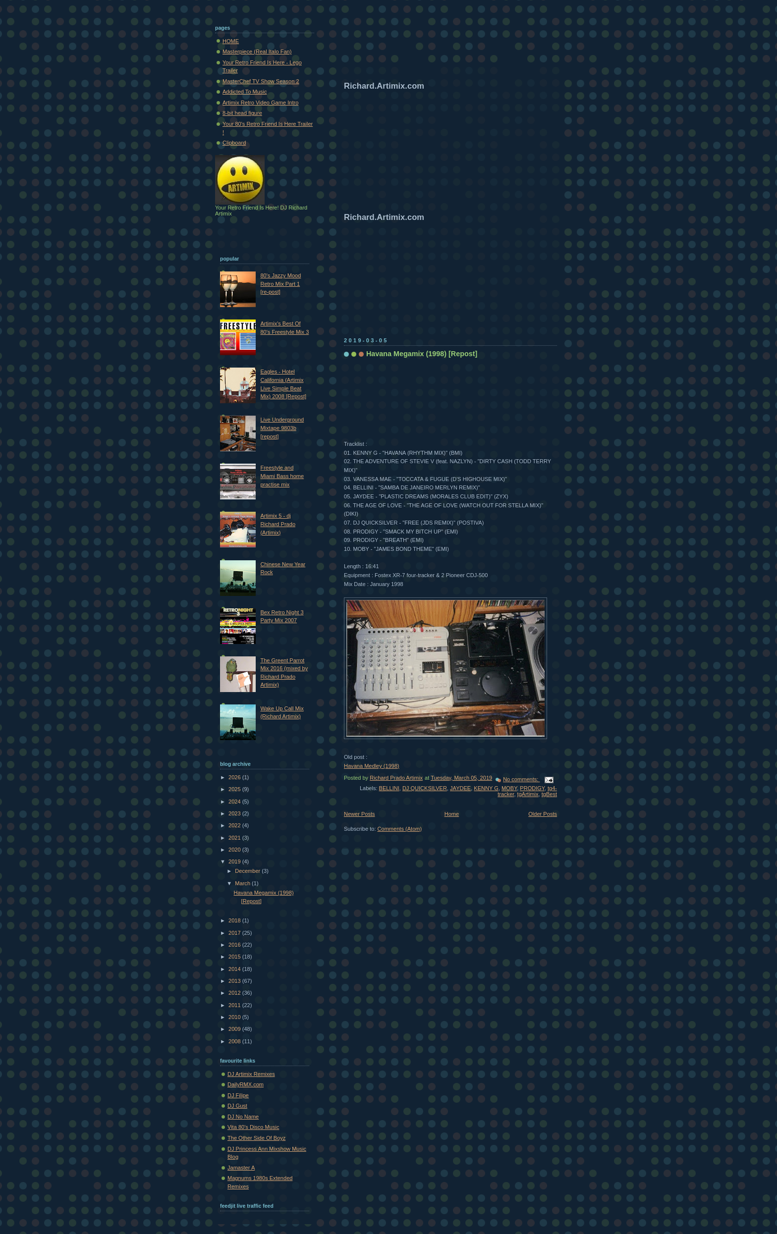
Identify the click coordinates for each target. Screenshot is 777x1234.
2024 (235, 802)
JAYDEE (460, 788)
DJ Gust (237, 1106)
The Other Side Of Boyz (256, 1138)
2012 (235, 993)
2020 (235, 850)
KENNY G (486, 788)
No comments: (521, 779)
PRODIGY (532, 788)
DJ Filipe (238, 1095)
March (243, 883)
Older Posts (542, 814)
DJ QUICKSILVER (424, 788)
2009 (235, 1029)
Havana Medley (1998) (371, 766)
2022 (235, 825)
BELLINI (389, 788)
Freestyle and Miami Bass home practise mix (282, 476)
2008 (235, 1041)
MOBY (509, 788)
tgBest (549, 794)
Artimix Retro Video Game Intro (260, 103)
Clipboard (234, 143)
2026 (235, 777)
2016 (235, 945)
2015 (235, 957)
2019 (235, 861)
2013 (235, 981)
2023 (235, 813)
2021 (235, 838)
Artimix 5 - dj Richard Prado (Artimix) (277, 524)
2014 (235, 969)
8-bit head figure (242, 113)
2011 (235, 1005)
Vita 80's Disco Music (253, 1127)
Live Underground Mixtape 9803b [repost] (282, 428)
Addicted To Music (244, 92)
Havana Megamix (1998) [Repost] (421, 354)
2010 (235, 1017)
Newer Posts (359, 814)
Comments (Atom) (400, 829)
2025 (235, 789)
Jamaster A (241, 1168)
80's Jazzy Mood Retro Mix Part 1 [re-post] (280, 283)
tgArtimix (528, 794)
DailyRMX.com (245, 1084)
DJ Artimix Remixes (251, 1074)
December (248, 871)
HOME (230, 41)
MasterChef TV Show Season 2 (260, 81)
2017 (235, 933)
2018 (235, 920)
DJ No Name (243, 1117)
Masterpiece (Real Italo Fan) (256, 51)
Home (451, 814)
